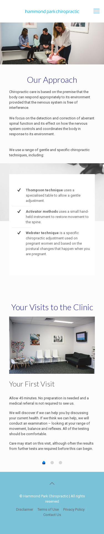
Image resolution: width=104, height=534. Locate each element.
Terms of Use (48, 509)
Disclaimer (24, 509)
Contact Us (52, 515)
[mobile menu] (96, 11)
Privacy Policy (74, 509)
